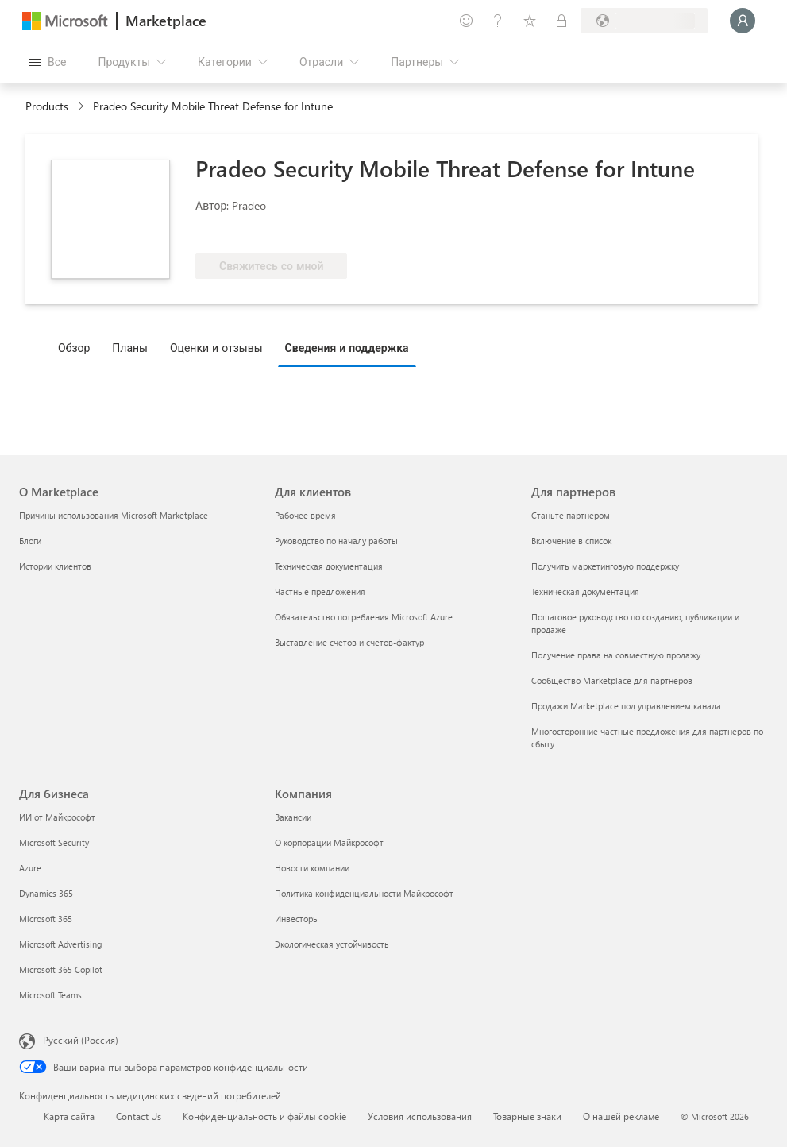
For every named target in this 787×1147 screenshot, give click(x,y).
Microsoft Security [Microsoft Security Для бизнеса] (54, 842)
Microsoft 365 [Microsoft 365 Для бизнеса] (45, 919)
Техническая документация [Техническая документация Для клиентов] (329, 566)
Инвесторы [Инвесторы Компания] (297, 919)
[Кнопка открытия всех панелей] (47, 62)
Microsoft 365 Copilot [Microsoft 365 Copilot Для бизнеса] (60, 969)
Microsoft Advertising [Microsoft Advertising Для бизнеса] (60, 944)
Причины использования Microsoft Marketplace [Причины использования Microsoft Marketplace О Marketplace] (113, 515)
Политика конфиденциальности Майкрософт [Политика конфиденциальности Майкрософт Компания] (364, 893)
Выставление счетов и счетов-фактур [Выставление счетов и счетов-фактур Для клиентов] (349, 642)
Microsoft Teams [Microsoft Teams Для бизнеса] (50, 995)
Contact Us (138, 1116)
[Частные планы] (561, 20)
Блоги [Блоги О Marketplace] (30, 540)
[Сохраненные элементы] (529, 20)
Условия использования (420, 1116)
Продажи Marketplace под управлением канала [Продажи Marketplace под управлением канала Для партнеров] (626, 706)
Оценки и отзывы (216, 347)
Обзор (74, 347)
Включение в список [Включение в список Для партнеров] (571, 540)
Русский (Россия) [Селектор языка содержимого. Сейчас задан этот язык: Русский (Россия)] (80, 1039)
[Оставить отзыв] (466, 20)
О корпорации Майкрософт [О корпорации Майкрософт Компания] (329, 842)
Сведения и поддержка (347, 347)
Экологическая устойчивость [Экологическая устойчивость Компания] (332, 944)
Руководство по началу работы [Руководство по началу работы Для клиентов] (336, 540)
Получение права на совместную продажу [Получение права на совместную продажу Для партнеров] (615, 655)
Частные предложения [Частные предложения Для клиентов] (320, 591)
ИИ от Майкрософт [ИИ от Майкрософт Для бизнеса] (57, 817)
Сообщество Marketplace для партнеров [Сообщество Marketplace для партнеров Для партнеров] (611, 680)
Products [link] (46, 106)
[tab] (78, 347)
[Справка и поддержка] (498, 20)
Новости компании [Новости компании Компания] (312, 868)
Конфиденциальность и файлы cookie (264, 1116)
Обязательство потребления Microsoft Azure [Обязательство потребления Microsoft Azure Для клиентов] (364, 617)
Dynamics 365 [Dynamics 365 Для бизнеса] (46, 893)
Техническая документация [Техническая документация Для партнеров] (585, 591)
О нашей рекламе (621, 1116)
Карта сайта (69, 1116)
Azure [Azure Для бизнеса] (30, 868)
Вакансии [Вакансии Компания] (293, 817)
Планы (130, 347)
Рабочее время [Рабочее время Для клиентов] (305, 515)
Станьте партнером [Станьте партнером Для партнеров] (570, 515)
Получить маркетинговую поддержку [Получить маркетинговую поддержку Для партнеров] (605, 566)
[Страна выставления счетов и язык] (644, 20)
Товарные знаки (527, 1116)
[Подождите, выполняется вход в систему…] (742, 20)
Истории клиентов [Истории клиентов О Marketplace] (55, 566)
